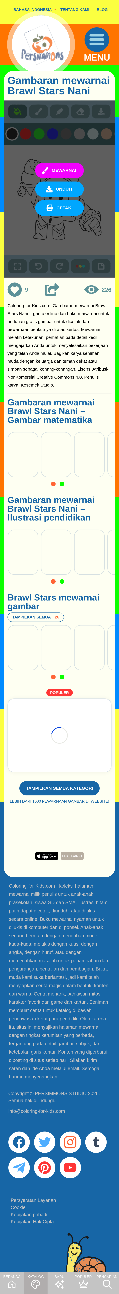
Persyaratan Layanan (33, 1200)
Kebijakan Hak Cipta (32, 1221)
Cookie (18, 1207)
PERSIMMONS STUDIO (61, 1093)
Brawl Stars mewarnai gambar (53, 602)
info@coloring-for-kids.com (36, 1111)
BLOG (102, 10)
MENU (97, 57)
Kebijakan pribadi (29, 1214)
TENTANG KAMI (74, 10)
